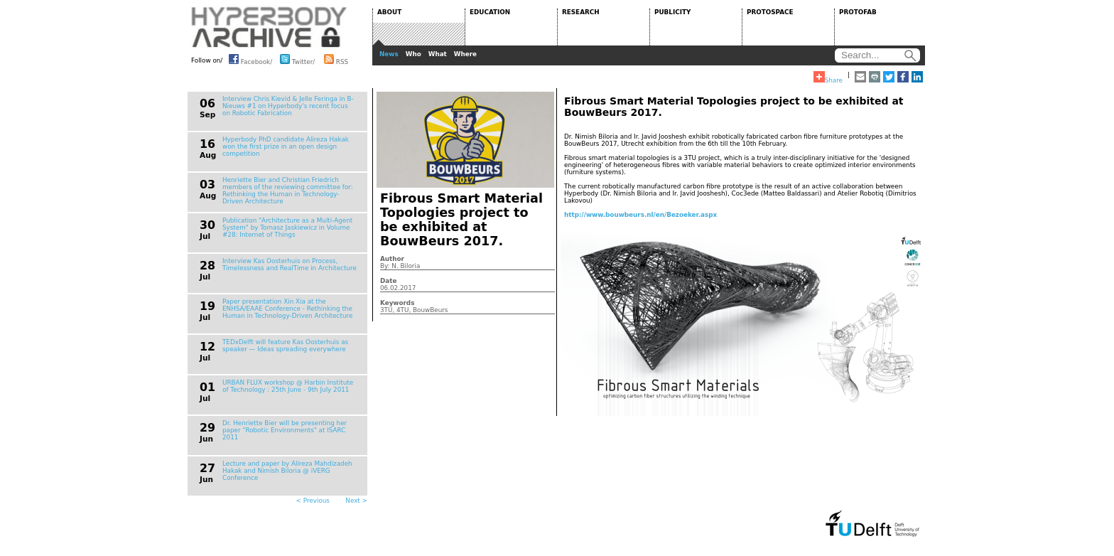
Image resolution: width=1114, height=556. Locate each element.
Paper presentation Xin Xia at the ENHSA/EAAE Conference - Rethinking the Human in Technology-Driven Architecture (287, 308)
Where (465, 54)
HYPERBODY (269, 27)
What (437, 54)
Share (828, 77)
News (389, 54)
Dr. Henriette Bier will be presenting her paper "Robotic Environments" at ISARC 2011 (284, 430)
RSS (336, 59)
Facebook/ (250, 59)
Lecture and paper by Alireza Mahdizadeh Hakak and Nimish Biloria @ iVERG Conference (287, 470)
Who (413, 54)
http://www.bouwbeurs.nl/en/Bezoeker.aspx (640, 214)
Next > (356, 500)
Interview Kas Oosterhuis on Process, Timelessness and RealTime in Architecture (289, 264)
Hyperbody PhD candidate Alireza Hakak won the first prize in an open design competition (285, 146)
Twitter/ (297, 59)
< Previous (313, 500)
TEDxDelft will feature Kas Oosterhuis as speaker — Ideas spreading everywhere (285, 345)
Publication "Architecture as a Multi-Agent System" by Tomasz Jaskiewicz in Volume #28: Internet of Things (287, 227)
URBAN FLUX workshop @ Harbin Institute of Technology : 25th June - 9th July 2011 (287, 386)
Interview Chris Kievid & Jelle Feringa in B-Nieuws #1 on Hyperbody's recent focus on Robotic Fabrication (288, 106)
